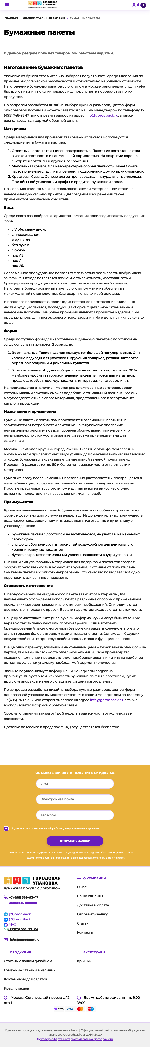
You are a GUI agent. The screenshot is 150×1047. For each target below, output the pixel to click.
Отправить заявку (92, 914)
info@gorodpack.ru (101, 115)
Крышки (84, 961)
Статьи (83, 923)
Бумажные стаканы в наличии (30, 970)
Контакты (85, 932)
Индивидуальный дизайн (44, 18)
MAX (10, 925)
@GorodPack (17, 914)
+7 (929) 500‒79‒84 (21, 929)
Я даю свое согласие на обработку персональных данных (55, 828)
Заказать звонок (23, 903)
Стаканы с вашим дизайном (28, 961)
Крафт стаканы (16, 988)
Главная (11, 18)
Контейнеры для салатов (25, 979)
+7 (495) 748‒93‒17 (23, 897)
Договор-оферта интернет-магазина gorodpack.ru (75, 1039)
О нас (82, 887)
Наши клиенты (90, 896)
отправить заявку (75, 840)
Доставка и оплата (93, 905)
